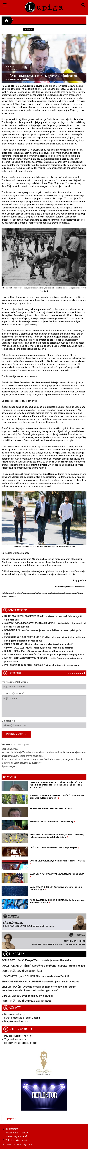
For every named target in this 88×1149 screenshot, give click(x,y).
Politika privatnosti (15, 1140)
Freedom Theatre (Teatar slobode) (21, 1043)
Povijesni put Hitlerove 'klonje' (18, 1036)
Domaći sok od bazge (14, 1014)
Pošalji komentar (16, 734)
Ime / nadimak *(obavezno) (44, 685)
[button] (5, 4)
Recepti (12, 1008)
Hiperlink (14, 954)
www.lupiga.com (24, 1144)
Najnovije (9, 776)
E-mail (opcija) (44, 724)
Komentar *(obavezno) (44, 704)
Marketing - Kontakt (16, 1136)
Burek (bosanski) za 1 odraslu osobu (22, 1018)
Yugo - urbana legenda (15, 1039)
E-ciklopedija (17, 1029)
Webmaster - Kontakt (16, 1132)
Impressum (10, 1128)
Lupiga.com (11, 1118)
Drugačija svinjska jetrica (16, 1021)
